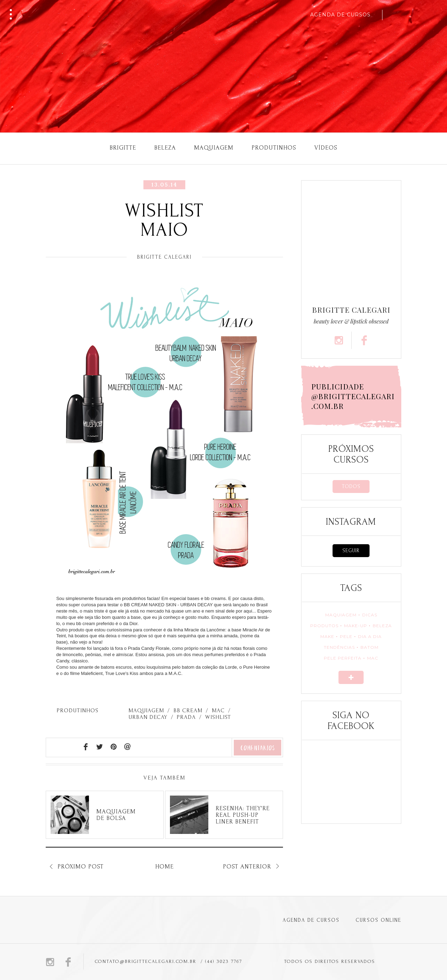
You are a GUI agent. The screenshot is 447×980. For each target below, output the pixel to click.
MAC (372, 658)
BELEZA (382, 625)
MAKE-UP (355, 625)
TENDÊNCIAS (339, 647)
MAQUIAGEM (341, 614)
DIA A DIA (370, 636)
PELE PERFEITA (343, 658)
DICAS (369, 614)
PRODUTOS (324, 625)
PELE (346, 636)
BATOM (369, 647)
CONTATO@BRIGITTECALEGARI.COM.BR (145, 961)
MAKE (327, 636)
